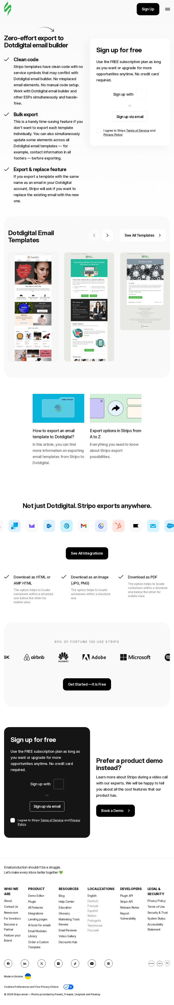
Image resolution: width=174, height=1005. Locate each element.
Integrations (35, 913)
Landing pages (37, 919)
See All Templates (143, 235)
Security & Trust (158, 912)
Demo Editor (36, 895)
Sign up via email (130, 117)
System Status (156, 918)
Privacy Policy (113, 134)
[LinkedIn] (25, 963)
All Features (35, 907)
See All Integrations (87, 553)
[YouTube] (92, 963)
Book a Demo (115, 810)
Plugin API (126, 895)
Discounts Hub (68, 942)
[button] (68, 986)
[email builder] (7, 9)
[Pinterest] (109, 963)
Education (65, 907)
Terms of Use (156, 906)
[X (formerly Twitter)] (41, 963)
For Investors (12, 918)
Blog (62, 895)
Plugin (32, 901)
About (8, 900)
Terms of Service (137, 130)
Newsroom (11, 912)
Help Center (66, 901)
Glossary (64, 913)
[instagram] (58, 963)
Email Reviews (68, 930)
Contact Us (11, 906)
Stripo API (126, 901)
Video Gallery (67, 936)
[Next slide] (107, 235)
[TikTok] (75, 963)
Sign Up (148, 9)
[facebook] (8, 963)
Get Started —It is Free (87, 684)
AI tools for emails (39, 925)
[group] (33, 306)
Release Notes (129, 907)
